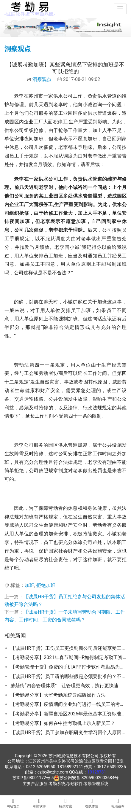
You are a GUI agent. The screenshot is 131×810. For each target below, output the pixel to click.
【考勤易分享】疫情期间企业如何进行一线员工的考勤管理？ (68, 704)
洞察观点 (42, 79)
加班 (29, 585)
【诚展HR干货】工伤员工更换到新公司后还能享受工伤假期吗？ (68, 648)
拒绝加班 (45, 585)
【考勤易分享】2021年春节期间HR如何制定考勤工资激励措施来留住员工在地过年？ (68, 657)
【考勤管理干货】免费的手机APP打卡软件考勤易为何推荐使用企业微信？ (68, 667)
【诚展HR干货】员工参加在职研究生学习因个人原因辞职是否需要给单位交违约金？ (68, 732)
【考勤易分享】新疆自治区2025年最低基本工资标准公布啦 (68, 714)
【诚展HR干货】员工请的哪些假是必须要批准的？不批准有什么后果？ (68, 676)
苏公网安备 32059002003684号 (89, 777)
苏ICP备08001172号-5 (33, 777)
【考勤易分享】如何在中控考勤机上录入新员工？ (62, 723)
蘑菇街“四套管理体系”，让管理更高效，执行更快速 (64, 685)
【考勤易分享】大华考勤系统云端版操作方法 (58, 695)
